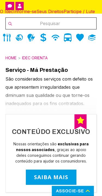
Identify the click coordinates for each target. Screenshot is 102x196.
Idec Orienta (35, 58)
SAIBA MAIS (51, 177)
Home (11, 58)
